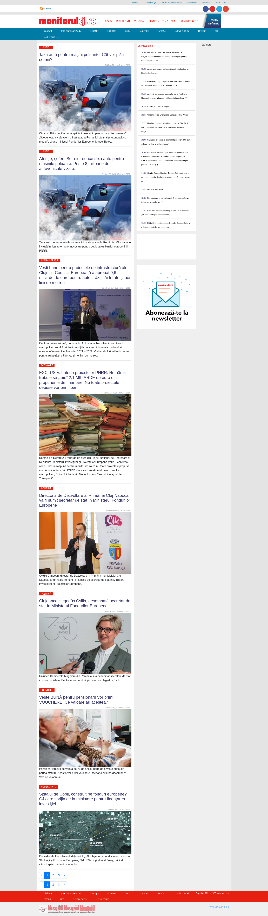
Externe (202, 31)
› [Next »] (64, 875)
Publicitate (206, 3)
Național (162, 31)
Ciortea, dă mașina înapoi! (158, 106)
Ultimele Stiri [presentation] (145, 45)
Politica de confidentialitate (172, 3)
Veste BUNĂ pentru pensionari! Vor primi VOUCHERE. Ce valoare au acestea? (76, 699)
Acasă (109, 21)
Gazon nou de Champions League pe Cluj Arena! (167, 115)
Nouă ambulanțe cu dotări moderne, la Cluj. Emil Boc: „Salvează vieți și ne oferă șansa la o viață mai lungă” (164, 127)
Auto (46, 47)
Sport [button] (153, 21)
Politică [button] (138, 21)
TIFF (216, 31)
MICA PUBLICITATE (155, 190)
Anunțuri (144, 31)
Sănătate (48, 31)
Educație (94, 31)
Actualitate (123, 21)
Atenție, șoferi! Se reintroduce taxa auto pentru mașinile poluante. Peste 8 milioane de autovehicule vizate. (81, 163)
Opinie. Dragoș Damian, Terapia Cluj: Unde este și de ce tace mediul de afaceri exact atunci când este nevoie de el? (165, 177)
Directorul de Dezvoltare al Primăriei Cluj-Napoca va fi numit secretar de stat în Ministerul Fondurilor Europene (84, 500)
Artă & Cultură (182, 31)
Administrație (49, 260)
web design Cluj (219, 907)
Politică (46, 488)
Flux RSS (47, 9)
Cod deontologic (150, 3)
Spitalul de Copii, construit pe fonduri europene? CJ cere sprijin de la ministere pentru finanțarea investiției (83, 799)
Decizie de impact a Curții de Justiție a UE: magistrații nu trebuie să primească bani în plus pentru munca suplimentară (163, 56)
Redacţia (135, 3)
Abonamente (192, 3)
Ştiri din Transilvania (71, 31)
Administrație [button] (189, 21)
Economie (112, 31)
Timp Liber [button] (168, 21)
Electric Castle (51, 37)
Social (128, 31)
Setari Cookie (221, 3)
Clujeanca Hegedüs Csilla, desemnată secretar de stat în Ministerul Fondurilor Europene (84, 603)
